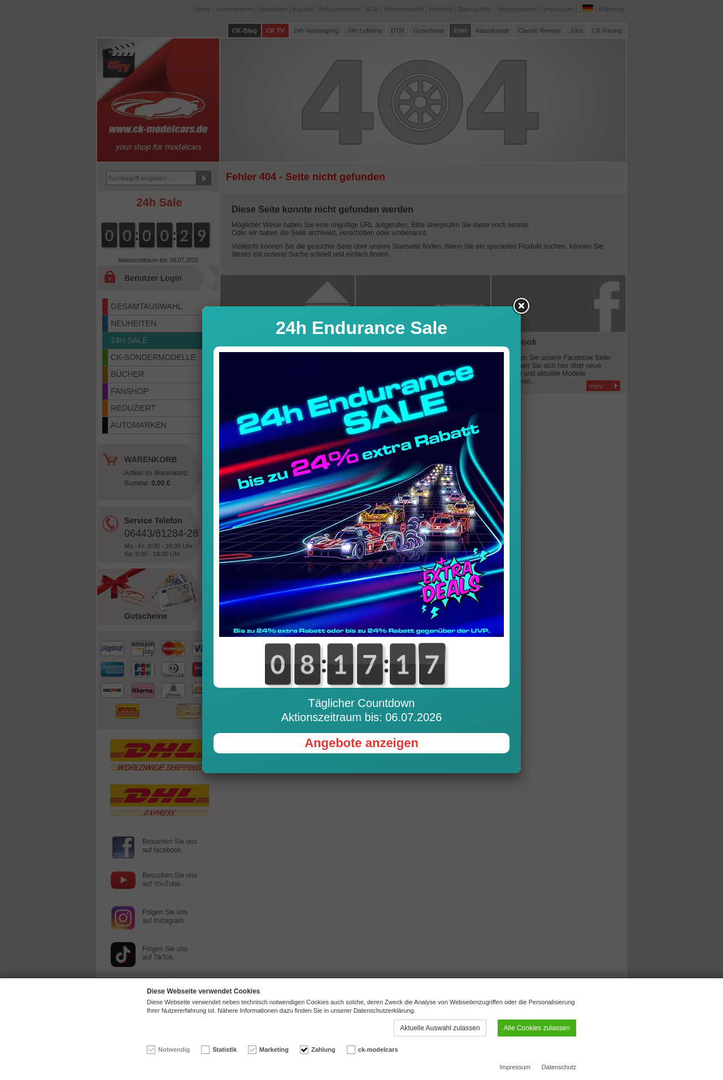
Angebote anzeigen (361, 743)
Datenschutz (559, 1067)
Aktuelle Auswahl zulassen (440, 1028)
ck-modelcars (378, 1049)
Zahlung (323, 1049)
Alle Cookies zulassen (537, 1028)
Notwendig (174, 1049)
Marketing (274, 1049)
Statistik (224, 1049)
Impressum (514, 1067)
